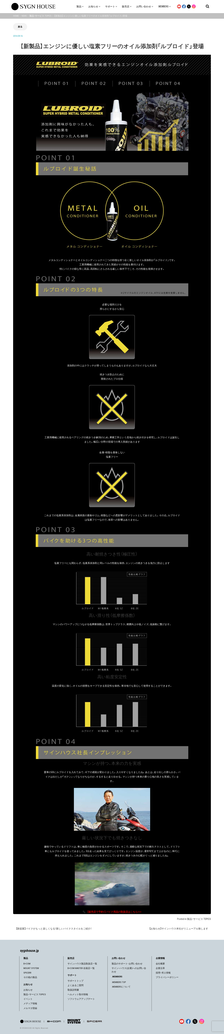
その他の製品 (30, 977)
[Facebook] (188, 1021)
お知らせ (28, 990)
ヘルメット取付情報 (78, 994)
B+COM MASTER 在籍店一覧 (81, 968)
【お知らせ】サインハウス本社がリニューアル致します (178, 928)
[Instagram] (201, 1021)
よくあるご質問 (75, 985)
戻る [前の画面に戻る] (20, 26)
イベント (28, 999)
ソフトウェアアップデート (81, 999)
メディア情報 (30, 1003)
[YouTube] (181, 1021)
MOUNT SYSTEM (31, 968)
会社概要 (160, 963)
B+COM (26, 963)
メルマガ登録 (30, 1008)
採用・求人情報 (163, 972)
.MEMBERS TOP (119, 982)
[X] (194, 1021)
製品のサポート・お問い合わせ (127, 963)
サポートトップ (75, 980)
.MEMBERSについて (121, 986)
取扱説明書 (73, 990)
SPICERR (27, 972)
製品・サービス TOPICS (199, 919)
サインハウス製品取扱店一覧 (82, 963)
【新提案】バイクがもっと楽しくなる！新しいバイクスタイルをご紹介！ (54, 928)
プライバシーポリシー (167, 977)
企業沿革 (160, 968)
